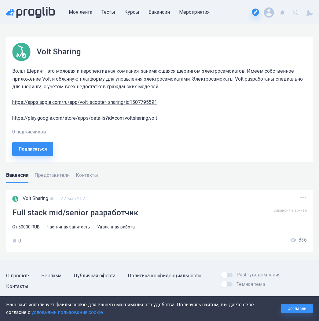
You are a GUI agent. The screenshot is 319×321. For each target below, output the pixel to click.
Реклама (51, 276)
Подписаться (33, 149)
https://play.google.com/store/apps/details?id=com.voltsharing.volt (84, 118)
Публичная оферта (95, 276)
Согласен (297, 308)
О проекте (17, 276)
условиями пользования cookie (67, 312)
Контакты (17, 286)
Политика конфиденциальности (164, 276)
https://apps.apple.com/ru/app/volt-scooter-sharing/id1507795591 (84, 102)
